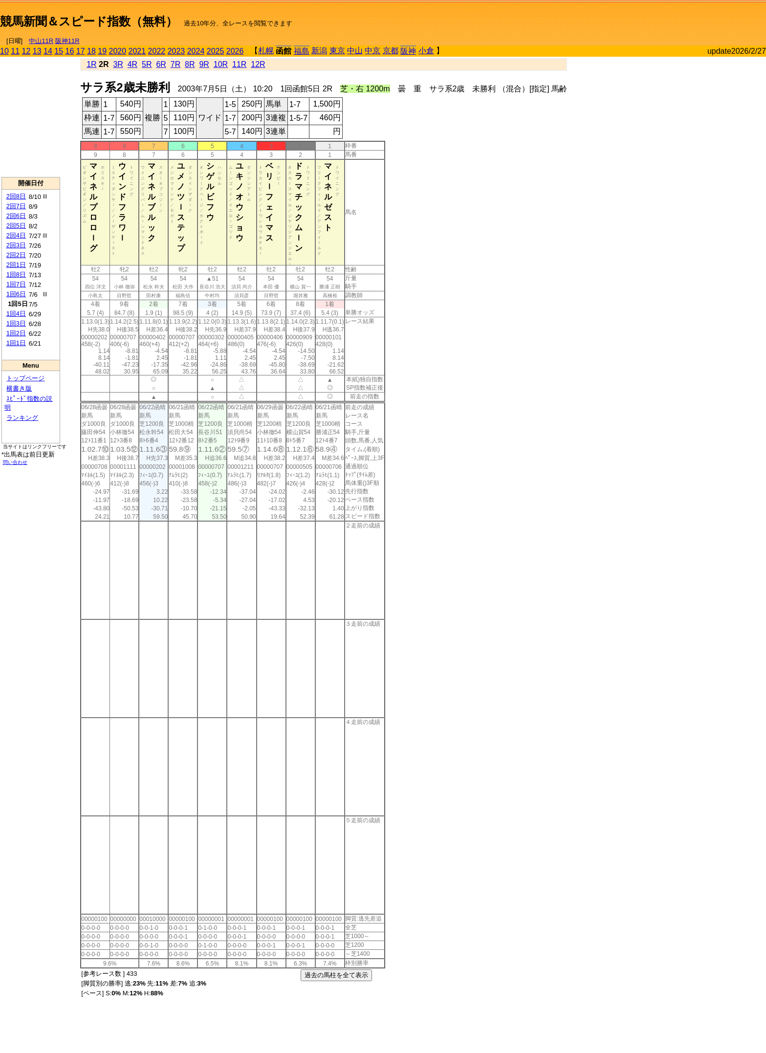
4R (132, 64)
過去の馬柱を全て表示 (336, 975)
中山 (355, 50)
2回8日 (16, 196)
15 (58, 51)
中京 (372, 50)
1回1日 (16, 343)
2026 (235, 51)
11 (15, 51)
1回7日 (16, 284)
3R (118, 64)
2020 (118, 51)
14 (48, 51)
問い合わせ (15, 462)
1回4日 (16, 313)
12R (258, 64)
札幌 (266, 50)
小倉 (426, 50)
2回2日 (16, 255)
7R (175, 64)
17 (80, 51)
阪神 (408, 51)
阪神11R (67, 40)
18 (91, 51)
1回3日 (16, 323)
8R (190, 64)
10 (4, 51)
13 (37, 51)
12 (26, 51)
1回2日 (16, 333)
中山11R (41, 40)
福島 (301, 51)
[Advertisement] (651, 17)
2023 (176, 51)
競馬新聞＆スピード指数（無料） (88, 21)
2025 (215, 51)
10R (221, 64)
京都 (390, 50)
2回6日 (16, 215)
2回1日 (16, 264)
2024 (196, 51)
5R (147, 64)
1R (91, 64)
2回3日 (16, 245)
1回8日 (16, 274)
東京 (337, 50)
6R (161, 64)
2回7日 (16, 206)
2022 (157, 51)
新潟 (319, 50)
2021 (137, 51)
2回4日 (16, 235)
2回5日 (16, 225)
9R (204, 64)
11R (239, 64)
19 (102, 51)
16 (70, 51)
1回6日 (16, 294)
